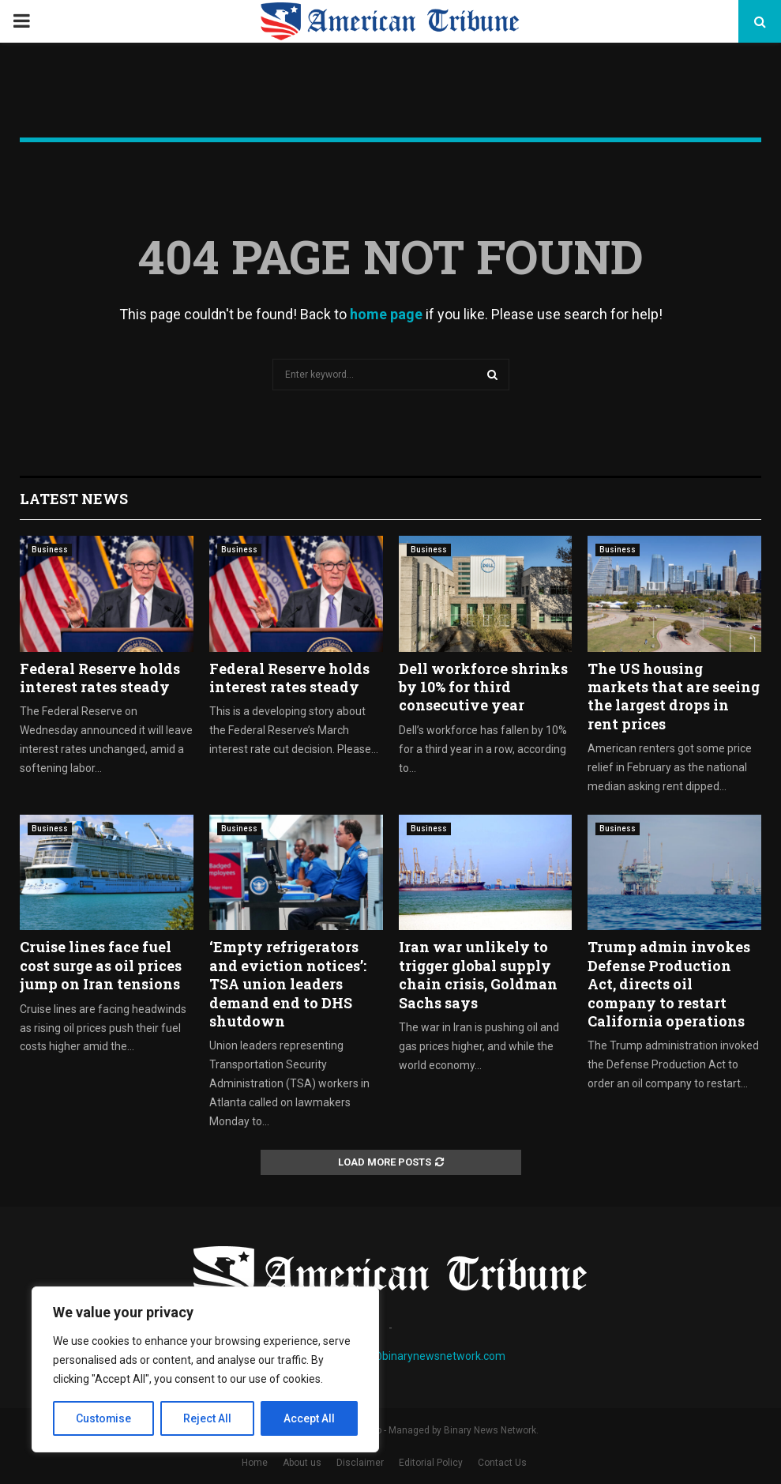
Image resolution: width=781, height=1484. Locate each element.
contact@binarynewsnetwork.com (419, 1356)
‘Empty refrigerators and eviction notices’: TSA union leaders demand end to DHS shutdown (287, 983)
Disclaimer (360, 1462)
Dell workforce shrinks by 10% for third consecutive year (483, 687)
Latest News (74, 498)
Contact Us (502, 1462)
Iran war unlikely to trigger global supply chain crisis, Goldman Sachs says (478, 974)
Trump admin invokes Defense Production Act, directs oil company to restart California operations (669, 983)
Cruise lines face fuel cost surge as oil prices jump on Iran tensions (101, 965)
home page (386, 314)
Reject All (208, 1418)
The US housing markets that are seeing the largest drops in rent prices (674, 696)
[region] (205, 1369)
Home (255, 1462)
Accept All (309, 1418)
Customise (104, 1418)
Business (50, 549)
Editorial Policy (431, 1462)
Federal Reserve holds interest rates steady (100, 677)
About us (302, 1462)
